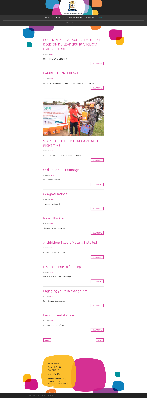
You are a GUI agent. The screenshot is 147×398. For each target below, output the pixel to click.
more (53, 386)
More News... (53, 392)
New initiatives (54, 218)
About (47, 18)
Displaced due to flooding (62, 266)
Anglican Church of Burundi (73, 7)
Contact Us (59, 18)
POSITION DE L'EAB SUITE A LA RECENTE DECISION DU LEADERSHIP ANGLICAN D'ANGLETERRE (72, 44)
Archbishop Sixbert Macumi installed (70, 242)
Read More (97, 64)
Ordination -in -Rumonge (61, 170)
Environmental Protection (62, 315)
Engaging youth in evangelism (65, 291)
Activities (90, 18)
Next (100, 340)
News (100, 18)
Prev (47, 340)
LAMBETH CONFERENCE (61, 73)
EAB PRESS (70, 23)
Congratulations (55, 194)
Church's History (74, 18)
